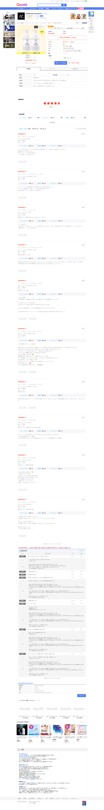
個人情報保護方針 (32, 798)
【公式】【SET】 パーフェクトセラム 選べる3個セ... (79, 716)
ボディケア (50, 22)
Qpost (68, 1)
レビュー (52, 68)
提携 (46, 798)
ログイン (52, 1)
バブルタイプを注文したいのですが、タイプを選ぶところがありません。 (38, 556)
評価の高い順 (35, 128)
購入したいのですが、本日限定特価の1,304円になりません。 (36, 629)
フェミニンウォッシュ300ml (32, 603)
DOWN (92, 32)
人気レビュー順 (22, 128)
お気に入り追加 (73, 63)
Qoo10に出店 (76, 1)
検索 (64, 5)
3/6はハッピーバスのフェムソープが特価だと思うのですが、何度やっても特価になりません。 (41, 653)
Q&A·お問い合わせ (43, 18)
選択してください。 (68, 57)
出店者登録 (52, 798)
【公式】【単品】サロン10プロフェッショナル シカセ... (65, 716)
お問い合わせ (81, 695)
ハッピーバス (50, 28)
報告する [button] (34, 63)
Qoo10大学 (82, 1)
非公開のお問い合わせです (33, 571)
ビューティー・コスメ (30, 22)
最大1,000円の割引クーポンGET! (67, 37)
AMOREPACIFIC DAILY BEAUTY (33, 13)
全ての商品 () (29, 16)
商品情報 (28, 68)
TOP (90, 31)
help (38, 77)
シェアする (29, 63)
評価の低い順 (43, 128)
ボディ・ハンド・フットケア (41, 22)
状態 (21, 553)
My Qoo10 (57, 1)
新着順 (29, 128)
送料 (50, 46)
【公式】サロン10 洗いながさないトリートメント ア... (51, 716)
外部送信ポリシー (40, 798)
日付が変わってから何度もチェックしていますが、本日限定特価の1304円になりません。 (41, 577)
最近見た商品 (91, 27)
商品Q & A (75, 68)
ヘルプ (71, 1)
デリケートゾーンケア (57, 22)
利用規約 (24, 798)
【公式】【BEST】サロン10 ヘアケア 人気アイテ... (24, 716)
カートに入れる (61, 63)
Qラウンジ (91, 15)
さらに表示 (51, 122)
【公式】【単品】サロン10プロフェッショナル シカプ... (38, 716)
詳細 (72, 41)
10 (57, 678)
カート (91, 21)
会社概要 (19, 798)
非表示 (83, 550)
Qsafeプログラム (74, 798)
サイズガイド (91, 29)
